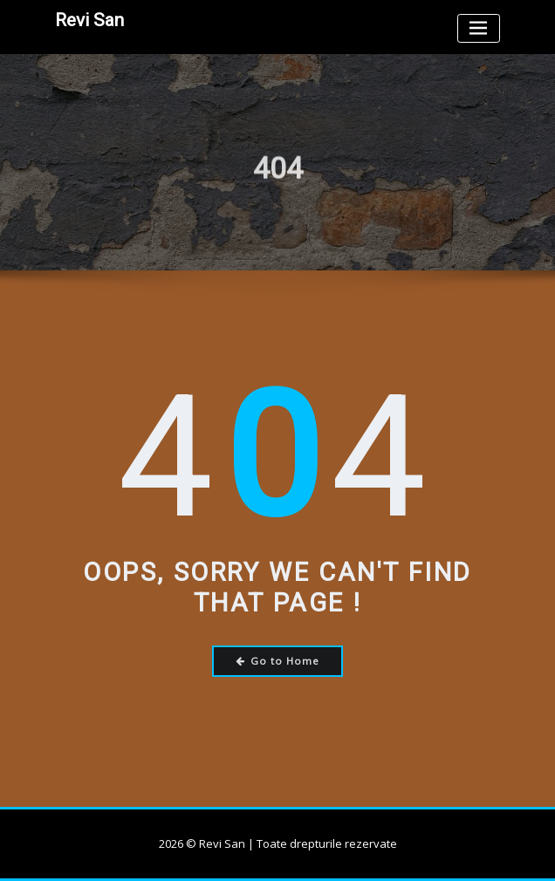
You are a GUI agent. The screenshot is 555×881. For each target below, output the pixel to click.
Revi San (89, 20)
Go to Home (278, 660)
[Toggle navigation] (478, 28)
